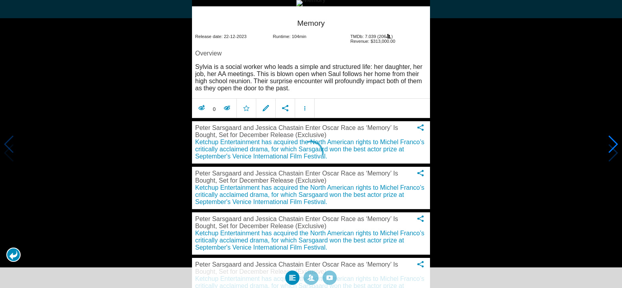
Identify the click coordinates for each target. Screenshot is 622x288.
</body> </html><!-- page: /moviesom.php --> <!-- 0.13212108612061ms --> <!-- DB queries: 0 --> (311, 144)
